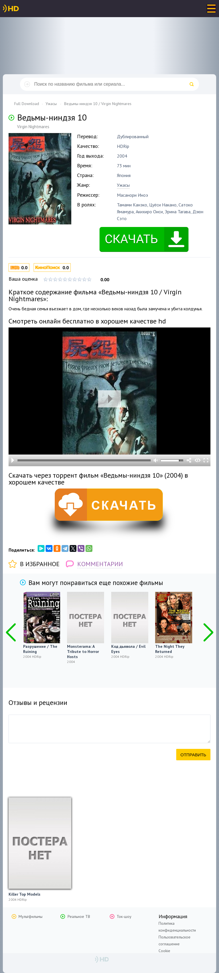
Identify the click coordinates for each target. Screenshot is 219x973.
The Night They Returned (169, 649)
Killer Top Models (24, 894)
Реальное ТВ (79, 916)
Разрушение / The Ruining (40, 649)
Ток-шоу (124, 916)
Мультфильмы (30, 916)
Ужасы (123, 185)
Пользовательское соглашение (174, 940)
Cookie (164, 950)
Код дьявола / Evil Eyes (128, 649)
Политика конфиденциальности (177, 927)
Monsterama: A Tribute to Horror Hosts (83, 651)
